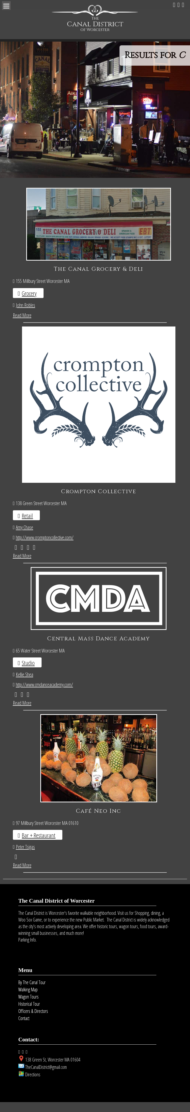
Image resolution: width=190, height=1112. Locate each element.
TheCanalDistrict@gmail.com (46, 1077)
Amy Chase (24, 537)
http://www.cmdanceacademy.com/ (44, 694)
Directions (32, 1084)
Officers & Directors (33, 1021)
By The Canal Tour (32, 992)
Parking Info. (27, 949)
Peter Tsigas (25, 856)
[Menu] (6, 5)
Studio (28, 673)
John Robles (25, 304)
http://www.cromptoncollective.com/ (44, 547)
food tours (148, 936)
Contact (23, 1028)
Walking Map (28, 999)
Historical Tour (29, 1013)
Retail (27, 525)
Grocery (29, 293)
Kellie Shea (24, 684)
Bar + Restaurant (38, 845)
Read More (22, 315)
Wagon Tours (28, 1006)
